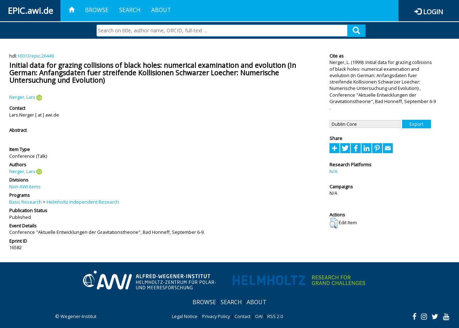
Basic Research (25, 202)
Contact (242, 316)
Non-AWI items (25, 186)
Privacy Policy (216, 316)
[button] (333, 223)
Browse (97, 10)
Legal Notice (184, 316)
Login (433, 11)
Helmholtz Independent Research (83, 202)
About (161, 10)
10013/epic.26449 (35, 56)
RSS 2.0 (275, 316)
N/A (333, 171)
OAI (259, 316)
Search (130, 10)
